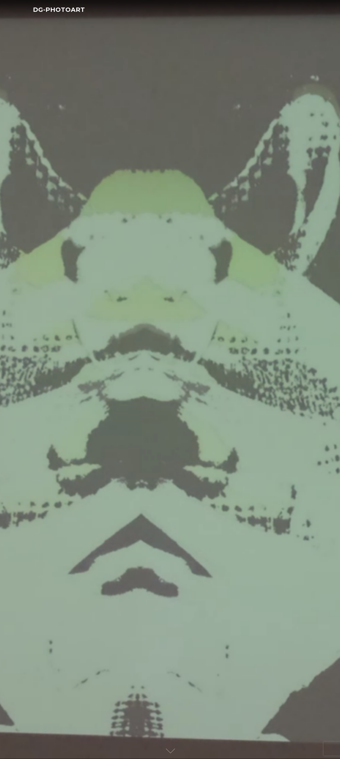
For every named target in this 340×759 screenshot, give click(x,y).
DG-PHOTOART (59, 9)
